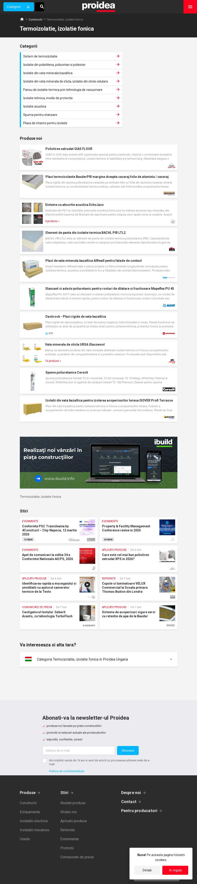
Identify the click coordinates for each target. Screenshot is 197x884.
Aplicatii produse (73, 796)
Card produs (98, 133)
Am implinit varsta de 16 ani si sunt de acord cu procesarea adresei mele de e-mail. (99, 738)
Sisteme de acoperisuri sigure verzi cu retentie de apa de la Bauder (138, 592)
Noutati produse (73, 778)
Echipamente (30, 787)
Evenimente (69, 815)
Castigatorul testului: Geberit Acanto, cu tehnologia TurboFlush (58, 592)
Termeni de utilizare (120, 877)
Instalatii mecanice (34, 806)
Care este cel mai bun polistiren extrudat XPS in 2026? (138, 534)
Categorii (13, 7)
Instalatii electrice (34, 796)
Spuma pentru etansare (139, 90)
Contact (129, 777)
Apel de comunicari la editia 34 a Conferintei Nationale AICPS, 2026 (58, 534)
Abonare (128, 726)
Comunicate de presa (77, 833)
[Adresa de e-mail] (78, 726)
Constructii (35, 19)
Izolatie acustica (59, 90)
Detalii (147, 870)
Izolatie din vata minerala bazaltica (59, 67)
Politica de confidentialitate (66, 747)
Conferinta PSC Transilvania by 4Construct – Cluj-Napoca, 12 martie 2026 (58, 506)
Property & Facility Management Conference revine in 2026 (138, 506)
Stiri (64, 768)
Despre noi (131, 768)
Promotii (67, 824)
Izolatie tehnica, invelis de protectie (139, 79)
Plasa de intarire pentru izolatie (59, 99)
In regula (175, 870)
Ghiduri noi (68, 787)
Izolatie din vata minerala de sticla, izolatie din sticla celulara (139, 67)
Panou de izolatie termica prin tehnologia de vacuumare (59, 79)
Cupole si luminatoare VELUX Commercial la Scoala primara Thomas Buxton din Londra (138, 563)
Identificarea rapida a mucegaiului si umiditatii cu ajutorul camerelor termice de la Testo (58, 563)
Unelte (25, 815)
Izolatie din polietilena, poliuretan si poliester (139, 56)
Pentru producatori (139, 786)
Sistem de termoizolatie (59, 56)
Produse (28, 768)
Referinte (67, 806)
